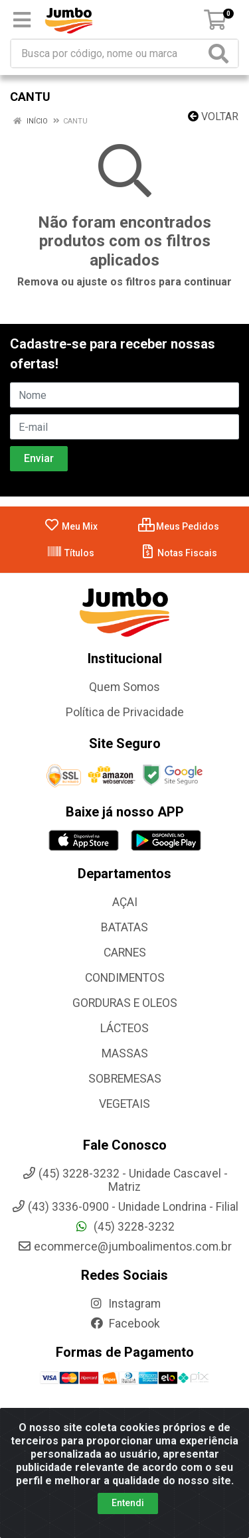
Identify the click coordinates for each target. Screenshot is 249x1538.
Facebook (125, 1323)
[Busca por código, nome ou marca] (108, 53)
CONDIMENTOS (125, 977)
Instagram (125, 1303)
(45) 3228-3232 (124, 1226)
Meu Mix (71, 526)
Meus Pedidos (178, 526)
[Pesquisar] (221, 53)
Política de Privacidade (125, 712)
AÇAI (124, 902)
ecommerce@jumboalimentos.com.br (124, 1246)
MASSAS (125, 1053)
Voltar (213, 116)
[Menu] (22, 20)
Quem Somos (124, 687)
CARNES (125, 952)
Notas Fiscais (178, 553)
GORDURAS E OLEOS (124, 1003)
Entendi (128, 1505)
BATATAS (124, 927)
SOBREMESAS (124, 1078)
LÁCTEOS (124, 1028)
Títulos (70, 553)
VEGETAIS (124, 1104)
